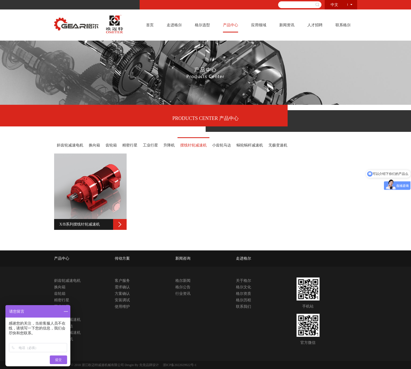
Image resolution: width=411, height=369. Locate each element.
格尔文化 (243, 287)
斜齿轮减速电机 (70, 145)
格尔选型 (202, 25)
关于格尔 (243, 281)
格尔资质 (243, 294)
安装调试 (122, 300)
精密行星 (129, 145)
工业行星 (150, 145)
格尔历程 (243, 300)
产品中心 (230, 25)
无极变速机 (277, 145)
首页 (150, 25)
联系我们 (243, 307)
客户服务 (122, 281)
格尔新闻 (182, 281)
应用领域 (258, 25)
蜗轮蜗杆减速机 (249, 145)
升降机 (169, 145)
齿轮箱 (111, 145)
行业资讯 (182, 294)
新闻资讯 (286, 25)
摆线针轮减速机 (193, 145)
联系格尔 (343, 25)
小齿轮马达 (221, 145)
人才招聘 (315, 25)
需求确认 (122, 287)
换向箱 (94, 145)
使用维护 (122, 307)
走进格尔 (174, 25)
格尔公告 (182, 287)
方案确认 (122, 294)
